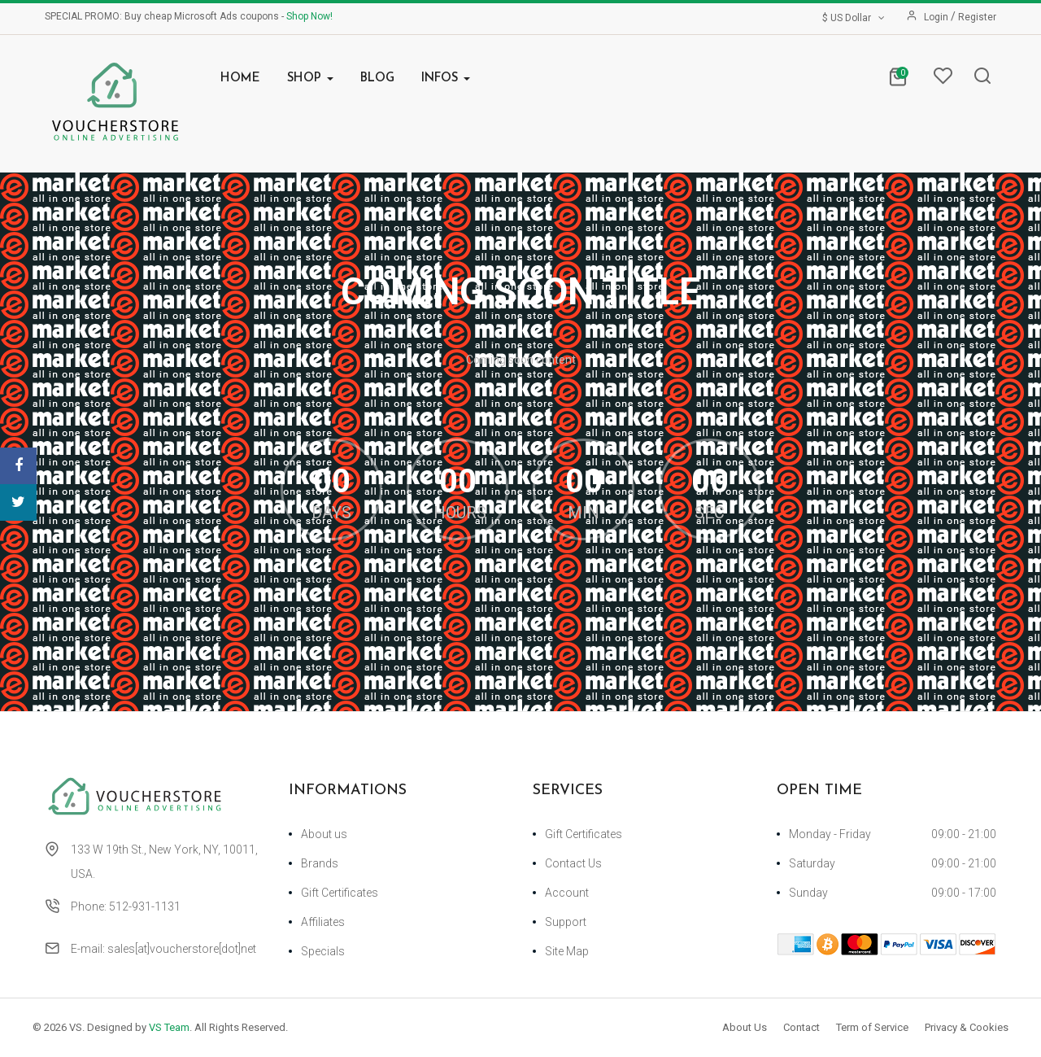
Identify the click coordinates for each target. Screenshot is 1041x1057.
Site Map (567, 951)
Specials (323, 951)
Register (977, 17)
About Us (744, 1027)
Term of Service (872, 1027)
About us (324, 834)
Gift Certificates (339, 892)
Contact (801, 1027)
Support (565, 921)
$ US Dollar (854, 18)
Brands (319, 863)
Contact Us (573, 863)
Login (937, 17)
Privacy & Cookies (966, 1027)
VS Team (169, 1027)
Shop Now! (309, 16)
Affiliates (323, 921)
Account (567, 892)
